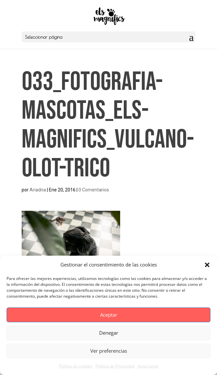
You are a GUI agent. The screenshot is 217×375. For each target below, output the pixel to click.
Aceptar (108, 314)
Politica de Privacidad (115, 366)
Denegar (108, 332)
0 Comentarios (93, 189)
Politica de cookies (75, 366)
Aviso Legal (148, 366)
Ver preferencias (108, 350)
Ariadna (38, 189)
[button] (207, 265)
